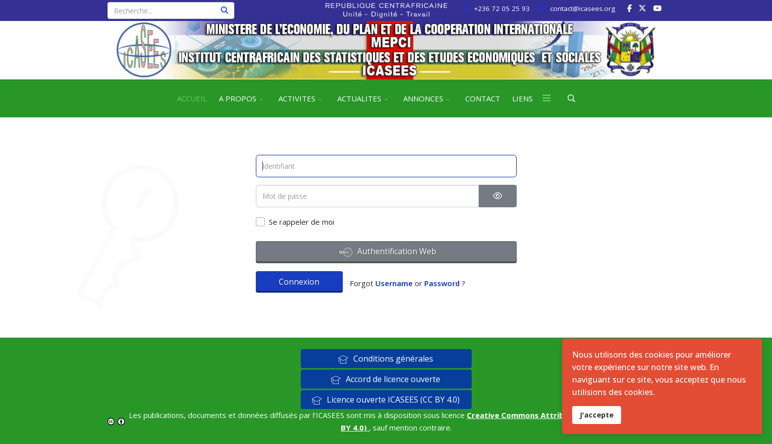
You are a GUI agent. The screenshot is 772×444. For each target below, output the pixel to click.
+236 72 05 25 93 (502, 8)
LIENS (522, 98)
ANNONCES (423, 98)
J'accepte (597, 415)
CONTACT (482, 98)
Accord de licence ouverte (385, 379)
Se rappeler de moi (301, 222)
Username (394, 283)
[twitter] (642, 8)
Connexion (299, 281)
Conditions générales (385, 358)
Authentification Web (387, 252)
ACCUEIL (192, 98)
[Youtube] (657, 8)
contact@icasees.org (582, 8)
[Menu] (547, 98)
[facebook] (629, 8)
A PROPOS (237, 98)
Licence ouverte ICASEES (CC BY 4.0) (385, 399)
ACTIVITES (296, 98)
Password (442, 283)
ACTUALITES (359, 98)
